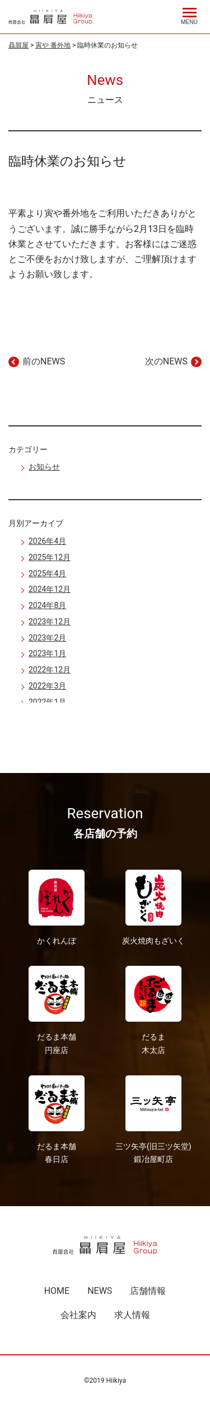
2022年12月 (50, 669)
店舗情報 (148, 1291)
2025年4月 (47, 573)
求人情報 (132, 1315)
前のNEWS (43, 361)
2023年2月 (47, 637)
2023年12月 (50, 621)
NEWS (99, 1291)
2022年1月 (47, 702)
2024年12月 (50, 589)
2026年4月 (47, 541)
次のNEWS (166, 361)
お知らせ (44, 466)
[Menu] (189, 14)
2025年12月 (50, 557)
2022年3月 (47, 685)
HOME (56, 1291)
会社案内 (78, 1315)
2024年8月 (47, 605)
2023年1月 (47, 653)
